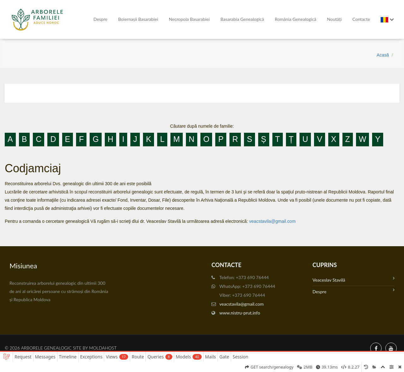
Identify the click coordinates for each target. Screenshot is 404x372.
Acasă (383, 55)
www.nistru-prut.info (239, 312)
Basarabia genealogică (242, 19)
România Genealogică (295, 19)
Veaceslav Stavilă (353, 279)
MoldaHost (103, 348)
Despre (100, 19)
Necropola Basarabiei (189, 19)
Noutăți (334, 19)
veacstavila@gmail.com (272, 221)
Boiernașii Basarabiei (138, 19)
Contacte (361, 19)
